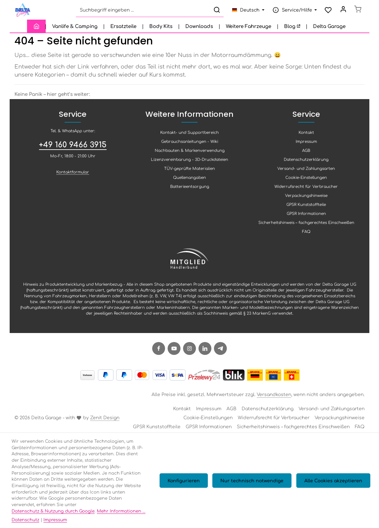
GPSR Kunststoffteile (306, 207)
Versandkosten (274, 397)
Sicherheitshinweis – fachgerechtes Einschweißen (306, 225)
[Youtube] (174, 351)
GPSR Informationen (306, 216)
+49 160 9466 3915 (72, 147)
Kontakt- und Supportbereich (189, 135)
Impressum (306, 144)
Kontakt (306, 135)
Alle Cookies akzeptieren (334, 483)
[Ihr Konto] (341, 11)
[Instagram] (189, 351)
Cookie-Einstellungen (306, 180)
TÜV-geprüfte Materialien (189, 171)
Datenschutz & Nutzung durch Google (53, 511)
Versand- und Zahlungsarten (306, 171)
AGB (306, 153)
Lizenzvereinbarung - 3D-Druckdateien (189, 162)
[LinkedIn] (205, 351)
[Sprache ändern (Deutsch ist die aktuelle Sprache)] (246, 11)
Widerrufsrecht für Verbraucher (306, 189)
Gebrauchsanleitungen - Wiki (189, 144)
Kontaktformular (72, 174)
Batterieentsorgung (189, 189)
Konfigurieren (189, 483)
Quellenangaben (189, 180)
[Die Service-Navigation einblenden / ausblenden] (291, 11)
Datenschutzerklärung (306, 162)
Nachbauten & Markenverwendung (190, 153)
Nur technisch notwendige (255, 483)
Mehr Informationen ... (121, 511)
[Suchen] (214, 11)
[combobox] (140, 11)
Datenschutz (25, 519)
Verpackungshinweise (306, 198)
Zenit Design (104, 420)
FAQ (306, 234)
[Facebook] (158, 351)
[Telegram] (220, 351)
